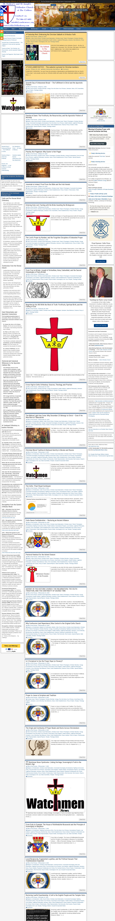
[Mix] (1, 31)
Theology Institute (54, 41)
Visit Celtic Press (101, 261)
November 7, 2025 (44, 766)
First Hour (102, 156)
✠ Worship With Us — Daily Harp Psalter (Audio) (73, 10)
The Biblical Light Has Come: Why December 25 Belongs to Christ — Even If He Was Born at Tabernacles (54, 416)
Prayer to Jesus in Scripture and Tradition (41, 695)
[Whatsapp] (1, 35)
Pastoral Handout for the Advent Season (40, 555)
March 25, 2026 (43, 153)
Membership (34, 29)
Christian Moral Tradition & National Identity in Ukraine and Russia (50, 450)
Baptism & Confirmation (33, 310)
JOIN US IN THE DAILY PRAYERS (97, 199)
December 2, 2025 (44, 452)
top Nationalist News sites (100, 450)
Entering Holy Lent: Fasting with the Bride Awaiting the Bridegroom (50, 205)
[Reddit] (1, 18)
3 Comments (65, 69)
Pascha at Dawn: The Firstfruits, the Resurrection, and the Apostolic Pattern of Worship (54, 117)
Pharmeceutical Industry (32, 634)
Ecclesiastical (45, 40)
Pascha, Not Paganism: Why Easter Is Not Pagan (43, 152)
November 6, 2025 (44, 863)
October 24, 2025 (44, 897)
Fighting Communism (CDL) (52, 455)
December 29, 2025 (44, 386)
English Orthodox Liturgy (99, 180)
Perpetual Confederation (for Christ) (65, 493)
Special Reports (38, 126)
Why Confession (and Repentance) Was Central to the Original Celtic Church (53, 623)
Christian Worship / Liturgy (44, 88)
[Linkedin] (1, 21)
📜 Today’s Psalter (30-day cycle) (97, 193)
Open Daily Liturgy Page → (98, 143)
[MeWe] (1, 28)
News (13, 29)
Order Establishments (56, 124)
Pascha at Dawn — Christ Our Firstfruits (6, 156)
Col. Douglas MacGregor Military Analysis (98, 454)
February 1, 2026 (44, 274)
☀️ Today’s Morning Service (97, 153)
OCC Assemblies (54, 29)
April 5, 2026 (43, 119)
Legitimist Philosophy (62, 40)
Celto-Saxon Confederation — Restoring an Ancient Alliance (47, 520)
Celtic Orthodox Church (105, 359)
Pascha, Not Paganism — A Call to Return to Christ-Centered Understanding (6, 167)
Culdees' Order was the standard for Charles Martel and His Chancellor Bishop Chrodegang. (99, 414)
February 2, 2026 (44, 239)
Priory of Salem (29, 90)
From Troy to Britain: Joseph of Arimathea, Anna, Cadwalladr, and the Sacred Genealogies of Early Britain (53, 271)
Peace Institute (71, 457)
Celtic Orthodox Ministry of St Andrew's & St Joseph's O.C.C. (20, 1)
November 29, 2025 (44, 522)
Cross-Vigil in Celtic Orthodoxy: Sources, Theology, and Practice (49, 385)
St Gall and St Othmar (106, 409)
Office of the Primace (32, 36)
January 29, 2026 (44, 308)
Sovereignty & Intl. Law (44, 41)
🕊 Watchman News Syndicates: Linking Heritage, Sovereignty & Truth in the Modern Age (53, 763)
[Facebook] (1, 11)
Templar (44, 29)
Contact (78, 29)
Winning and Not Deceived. (8, 35)
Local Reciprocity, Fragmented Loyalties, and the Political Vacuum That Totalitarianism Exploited (51, 860)
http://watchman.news (93, 446)
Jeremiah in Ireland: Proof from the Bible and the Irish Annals (48, 184)
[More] (1, 38)
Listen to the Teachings (101, 325)
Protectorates (72, 190)
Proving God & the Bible (56, 424)
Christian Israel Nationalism (48, 38)
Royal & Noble (34, 41)
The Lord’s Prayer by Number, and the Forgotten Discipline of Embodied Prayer (54, 238)
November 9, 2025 (44, 697)
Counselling (56, 629)
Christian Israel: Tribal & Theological (64, 38)
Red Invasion (76, 459)
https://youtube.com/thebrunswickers (104, 401)
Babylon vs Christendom (33, 421)
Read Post (82, 62)
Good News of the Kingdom (61, 560)
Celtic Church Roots (36, 38)
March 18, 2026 (43, 186)
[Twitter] (1, 14)
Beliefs (28, 38)
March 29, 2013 (36, 69)
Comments (30, 91)
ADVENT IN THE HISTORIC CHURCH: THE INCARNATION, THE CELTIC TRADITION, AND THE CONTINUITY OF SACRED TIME (51, 590)
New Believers (23, 29)
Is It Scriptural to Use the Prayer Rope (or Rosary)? (44, 661)
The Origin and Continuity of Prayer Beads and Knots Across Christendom (52, 728)
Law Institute (36, 277)
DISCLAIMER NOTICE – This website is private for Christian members (53, 67)
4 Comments (30, 43)
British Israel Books (69, 29)
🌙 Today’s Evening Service (97, 161)
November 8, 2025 (44, 730)
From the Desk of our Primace (58, 88)
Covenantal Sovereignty (35, 40)
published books (99, 345)
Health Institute (53, 40)
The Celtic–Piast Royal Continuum (38, 486)
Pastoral (64, 124)
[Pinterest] (1, 24)
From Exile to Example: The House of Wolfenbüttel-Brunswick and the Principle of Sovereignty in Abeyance (55, 825)
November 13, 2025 (44, 663)
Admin (28, 69)
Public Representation (59, 459)
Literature (4, 29)
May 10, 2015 (43, 36)
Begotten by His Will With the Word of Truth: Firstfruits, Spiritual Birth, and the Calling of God (54, 306)
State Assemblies (45, 460)
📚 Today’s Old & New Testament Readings (100, 196)
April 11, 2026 (43, 86)
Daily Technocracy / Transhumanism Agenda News (100, 455)
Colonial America (58, 864)
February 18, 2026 (44, 207)
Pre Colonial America (35, 279)
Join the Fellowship (101, 120)
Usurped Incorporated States (62, 460)
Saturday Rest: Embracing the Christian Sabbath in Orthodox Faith (52, 34)
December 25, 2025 (44, 419)
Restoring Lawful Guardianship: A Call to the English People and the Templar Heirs (55, 895)
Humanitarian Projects (65, 491)
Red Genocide (69, 459)
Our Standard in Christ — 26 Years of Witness (16, 148)
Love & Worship (35, 124)
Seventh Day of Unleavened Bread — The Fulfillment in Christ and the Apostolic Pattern (54, 84)
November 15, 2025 (44, 556)
